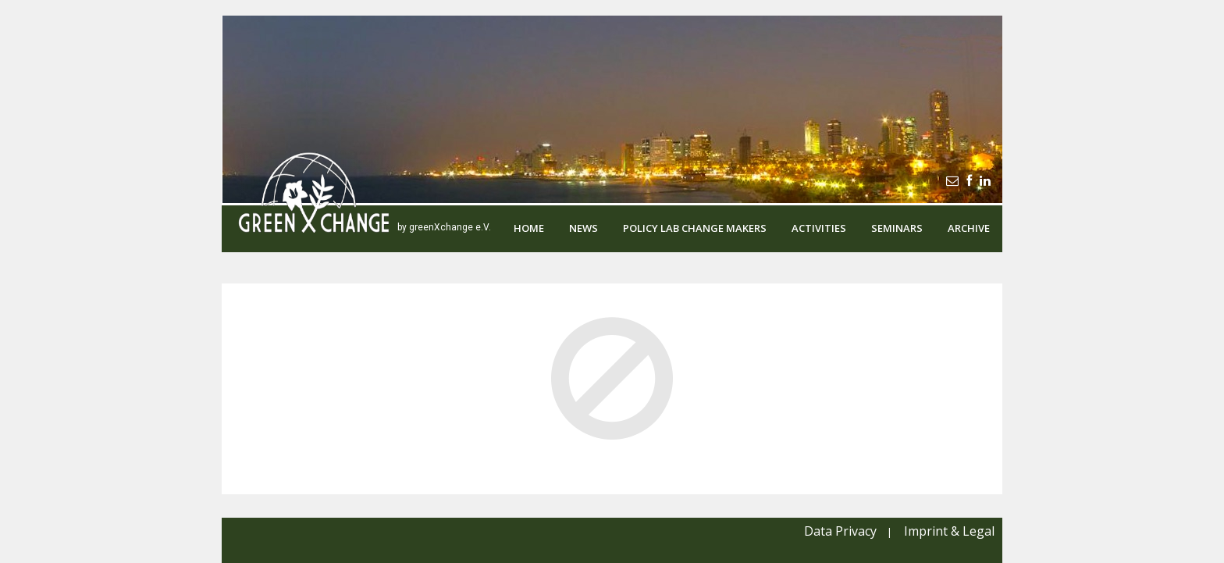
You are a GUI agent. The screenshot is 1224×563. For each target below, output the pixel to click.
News (583, 228)
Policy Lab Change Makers (695, 228)
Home (529, 228)
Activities (819, 228)
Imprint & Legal (949, 531)
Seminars (897, 228)
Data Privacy (840, 531)
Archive (969, 228)
